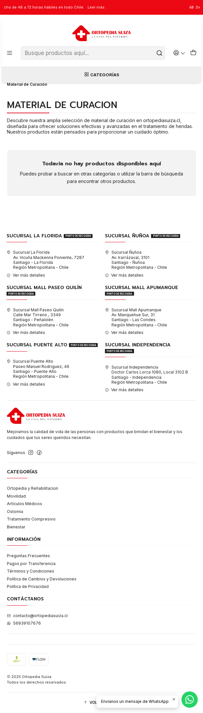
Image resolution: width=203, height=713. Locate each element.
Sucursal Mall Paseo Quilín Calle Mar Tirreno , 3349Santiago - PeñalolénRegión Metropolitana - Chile (38, 317)
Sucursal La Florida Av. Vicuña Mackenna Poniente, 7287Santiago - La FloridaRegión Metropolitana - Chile (45, 260)
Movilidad (16, 496)
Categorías (102, 75)
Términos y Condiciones (30, 571)
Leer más (107, 7)
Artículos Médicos (24, 503)
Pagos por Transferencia (31, 563)
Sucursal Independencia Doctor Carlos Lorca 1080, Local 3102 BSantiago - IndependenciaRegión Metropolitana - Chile (146, 375)
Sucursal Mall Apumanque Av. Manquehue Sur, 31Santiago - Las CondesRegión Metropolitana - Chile (136, 317)
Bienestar (16, 526)
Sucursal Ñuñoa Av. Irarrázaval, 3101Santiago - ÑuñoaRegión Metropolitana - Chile (136, 260)
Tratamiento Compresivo (31, 519)
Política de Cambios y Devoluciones (41, 578)
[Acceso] (179, 53)
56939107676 (24, 623)
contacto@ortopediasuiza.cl (37, 615)
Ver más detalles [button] (26, 275)
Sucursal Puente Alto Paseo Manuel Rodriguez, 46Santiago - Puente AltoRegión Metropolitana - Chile (38, 369)
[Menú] (9, 53)
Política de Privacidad (28, 586)
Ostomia (15, 511)
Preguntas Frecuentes (28, 555)
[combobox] (93, 53)
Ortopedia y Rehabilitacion (32, 488)
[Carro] (193, 53)
